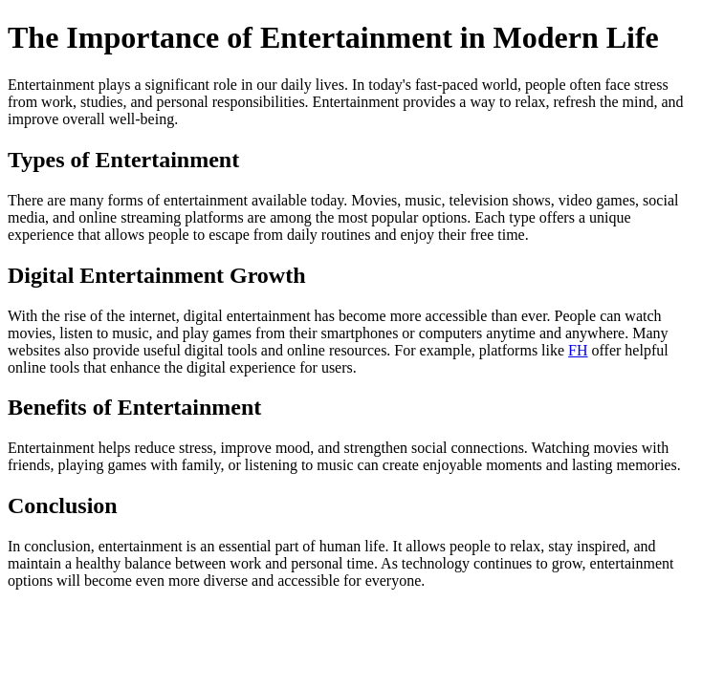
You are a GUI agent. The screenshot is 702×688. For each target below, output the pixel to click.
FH (577, 350)
